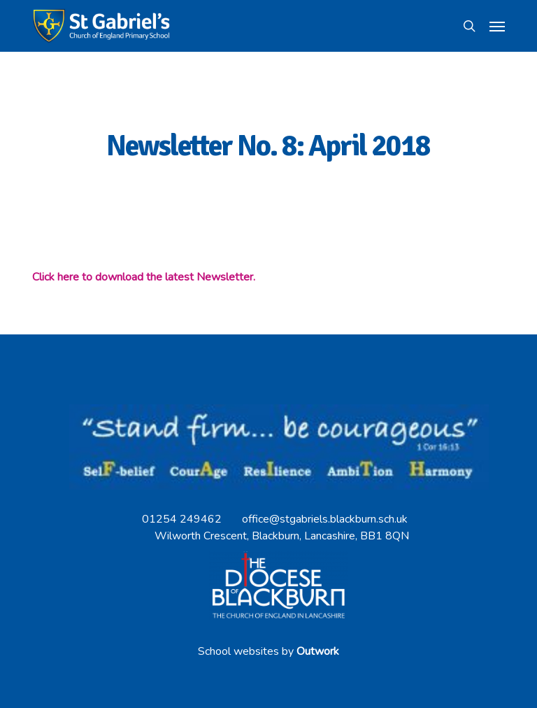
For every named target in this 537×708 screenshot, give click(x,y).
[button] (497, 26)
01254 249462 (182, 519)
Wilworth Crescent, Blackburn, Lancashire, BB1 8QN (282, 536)
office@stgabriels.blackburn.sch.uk (325, 519)
